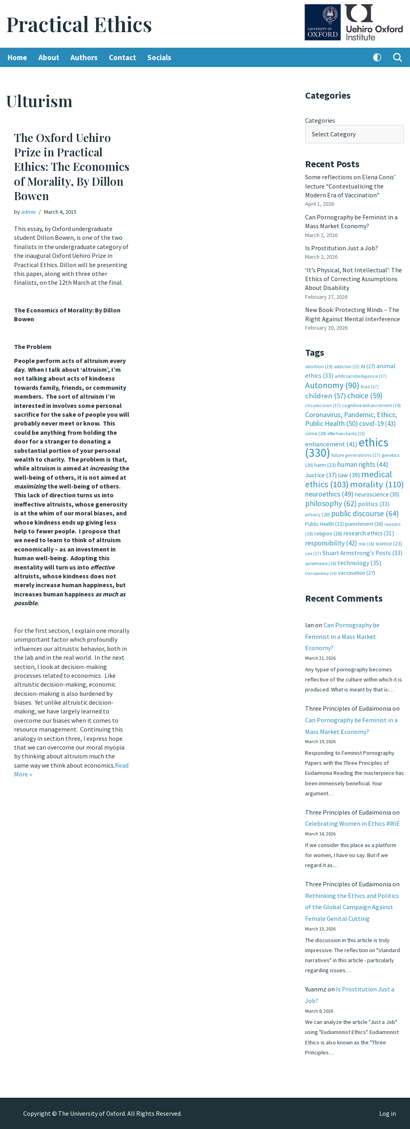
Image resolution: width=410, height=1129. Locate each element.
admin (28, 211)
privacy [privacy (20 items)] (317, 514)
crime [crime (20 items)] (315, 433)
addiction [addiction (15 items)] (347, 366)
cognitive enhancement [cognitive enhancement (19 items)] (371, 405)
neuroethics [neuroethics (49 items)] (329, 494)
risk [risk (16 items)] (366, 544)
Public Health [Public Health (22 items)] (324, 524)
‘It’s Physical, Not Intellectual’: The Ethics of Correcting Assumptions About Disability (353, 279)
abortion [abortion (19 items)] (319, 366)
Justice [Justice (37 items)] (321, 475)
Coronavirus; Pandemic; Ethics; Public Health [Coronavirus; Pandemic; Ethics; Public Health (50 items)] (351, 419)
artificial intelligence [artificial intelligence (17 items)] (360, 376)
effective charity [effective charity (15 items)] (346, 433)
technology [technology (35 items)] (359, 563)
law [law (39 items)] (349, 475)
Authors (84, 57)
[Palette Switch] (377, 57)
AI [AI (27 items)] (368, 366)
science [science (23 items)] (389, 543)
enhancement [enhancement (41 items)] (331, 444)
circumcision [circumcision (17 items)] (323, 405)
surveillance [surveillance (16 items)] (320, 563)
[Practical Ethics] (79, 24)
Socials (159, 57)
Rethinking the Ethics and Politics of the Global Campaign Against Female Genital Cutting (352, 907)
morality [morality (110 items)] (377, 484)
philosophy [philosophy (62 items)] (331, 503)
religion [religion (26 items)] (328, 533)
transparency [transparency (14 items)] (321, 573)
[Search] (397, 57)
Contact (122, 57)
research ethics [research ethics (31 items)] (369, 533)
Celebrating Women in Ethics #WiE (352, 823)
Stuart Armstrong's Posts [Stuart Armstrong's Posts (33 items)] (362, 553)
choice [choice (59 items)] (364, 395)
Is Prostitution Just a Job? (341, 248)
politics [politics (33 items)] (374, 504)
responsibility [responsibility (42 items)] (331, 543)
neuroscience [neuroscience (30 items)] (377, 494)
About (48, 57)
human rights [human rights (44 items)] (362, 464)
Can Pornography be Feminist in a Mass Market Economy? (342, 636)
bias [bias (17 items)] (370, 386)
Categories (320, 120)
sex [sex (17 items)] (313, 553)
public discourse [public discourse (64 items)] (365, 513)
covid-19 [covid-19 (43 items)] (377, 423)
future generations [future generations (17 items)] (356, 455)
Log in (387, 1113)
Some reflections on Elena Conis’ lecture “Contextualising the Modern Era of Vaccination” (350, 186)
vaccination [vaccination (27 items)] (356, 572)
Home (17, 57)
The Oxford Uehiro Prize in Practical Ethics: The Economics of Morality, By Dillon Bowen (71, 166)
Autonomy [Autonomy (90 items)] (332, 385)
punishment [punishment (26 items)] (364, 523)
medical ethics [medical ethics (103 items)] (348, 479)
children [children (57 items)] (325, 395)
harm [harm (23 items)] (325, 465)
